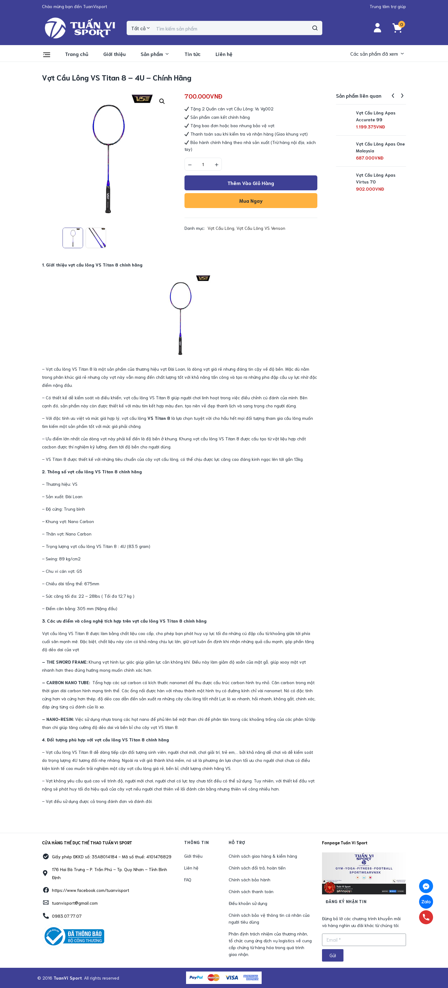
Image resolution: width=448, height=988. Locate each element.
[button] (74, 6)
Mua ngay (251, 200)
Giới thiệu (114, 53)
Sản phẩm (155, 53)
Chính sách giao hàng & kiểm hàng (263, 856)
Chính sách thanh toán (251, 891)
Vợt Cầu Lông (221, 228)
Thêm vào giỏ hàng (250, 182)
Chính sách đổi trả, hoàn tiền (257, 867)
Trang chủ (76, 53)
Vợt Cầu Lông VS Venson (260, 228)
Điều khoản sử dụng (248, 903)
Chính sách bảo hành (249, 879)
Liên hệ (224, 53)
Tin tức (192, 53)
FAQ (187, 879)
